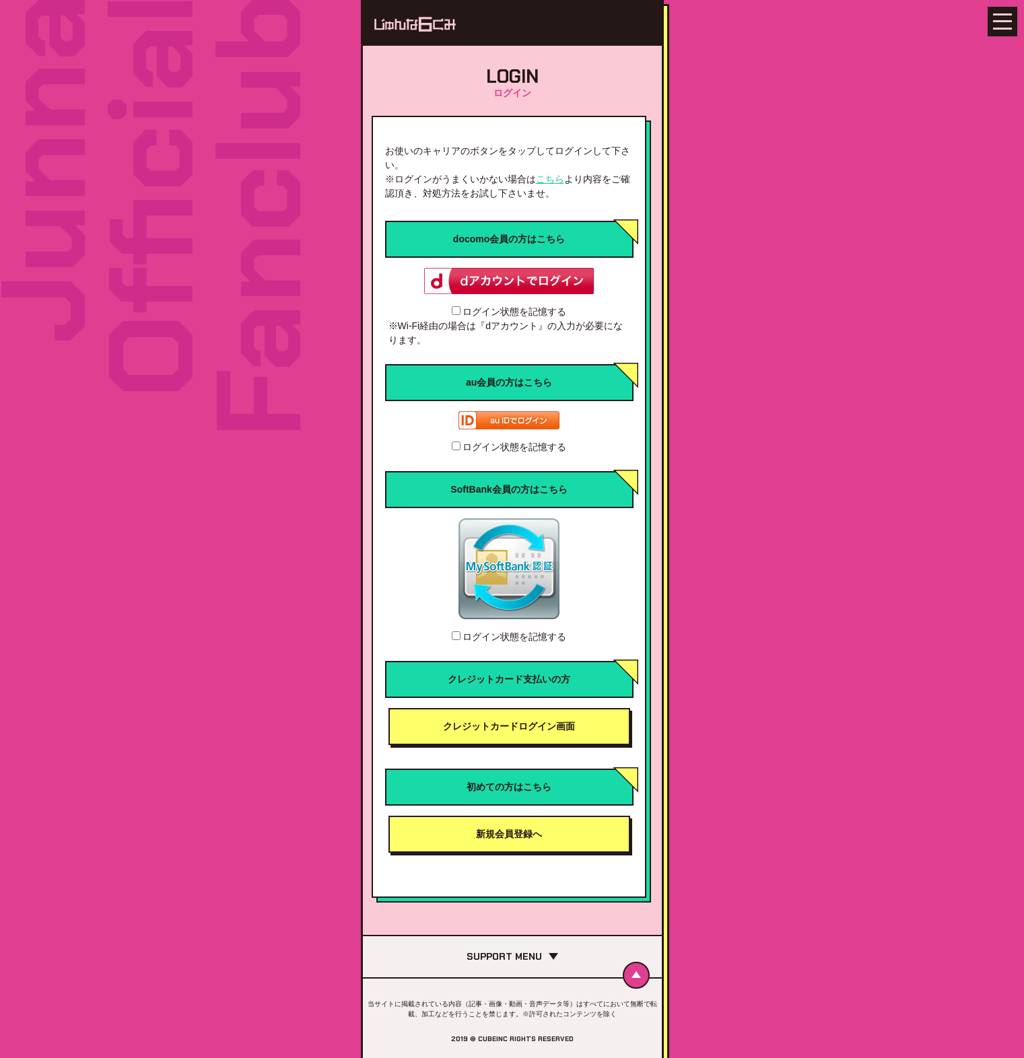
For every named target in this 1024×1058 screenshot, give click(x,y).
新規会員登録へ (509, 833)
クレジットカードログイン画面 (509, 726)
